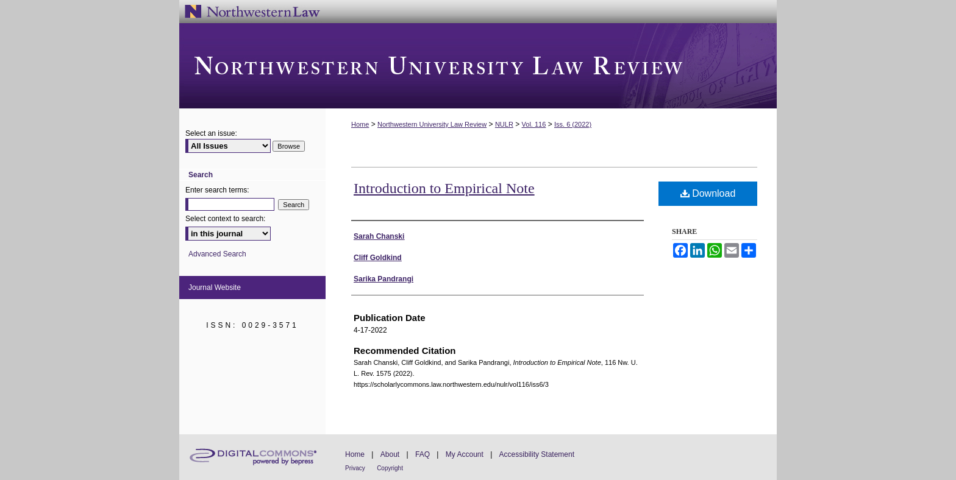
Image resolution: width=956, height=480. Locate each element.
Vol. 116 (534, 124)
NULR (504, 124)
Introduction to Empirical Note (444, 188)
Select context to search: (225, 218)
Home (360, 124)
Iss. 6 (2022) (572, 124)
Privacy (355, 468)
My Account (464, 454)
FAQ (422, 454)
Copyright (390, 468)
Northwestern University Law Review (478, 65)
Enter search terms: (217, 190)
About (389, 454)
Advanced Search (217, 254)
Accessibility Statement (536, 454)
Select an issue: (211, 133)
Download (708, 193)
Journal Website (214, 287)
